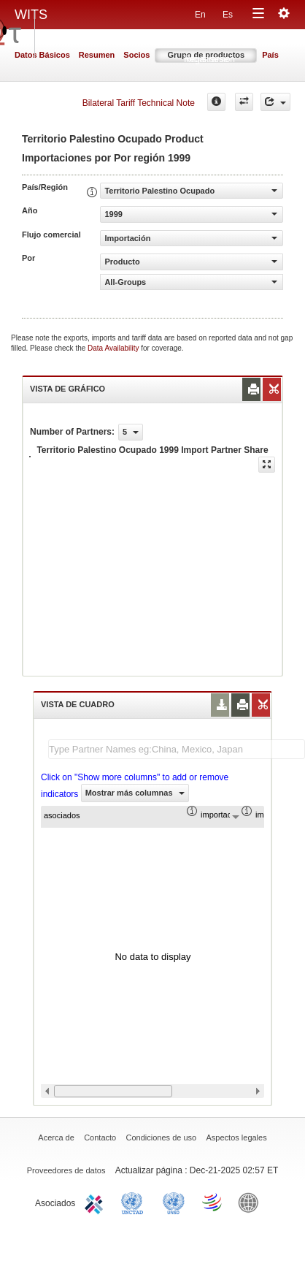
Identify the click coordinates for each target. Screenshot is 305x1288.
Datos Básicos (42, 54)
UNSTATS (173, 1201)
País (270, 54)
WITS (31, 14)
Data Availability (114, 348)
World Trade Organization (213, 1201)
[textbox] (176, 749)
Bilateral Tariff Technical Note (138, 103)
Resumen (97, 54)
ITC (96, 1201)
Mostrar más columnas (135, 792)
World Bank (251, 1201)
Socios (136, 54)
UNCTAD (135, 1201)
